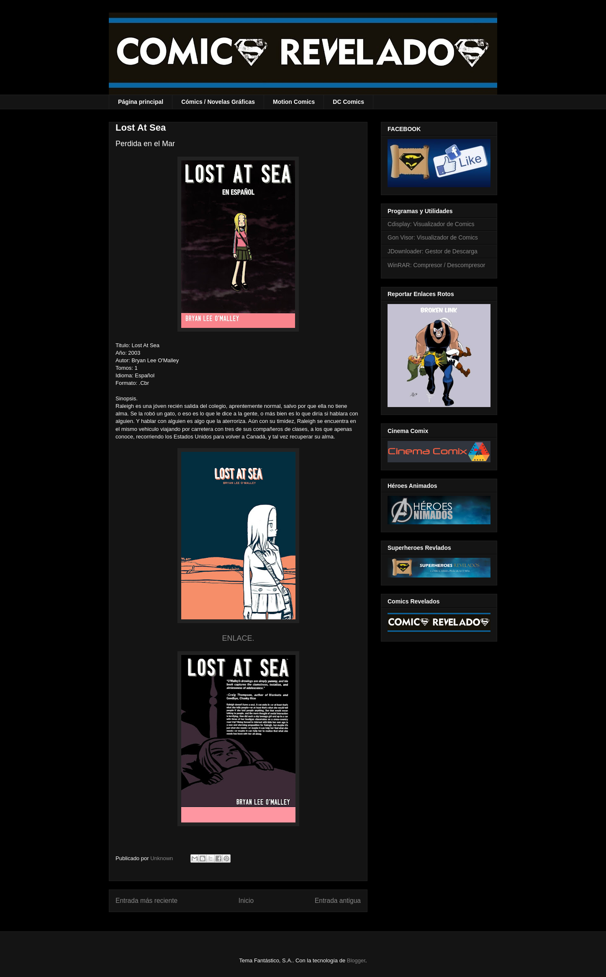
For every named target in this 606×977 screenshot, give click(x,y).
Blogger (356, 960)
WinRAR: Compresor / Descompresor (436, 265)
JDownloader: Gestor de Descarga (433, 251)
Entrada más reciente (146, 900)
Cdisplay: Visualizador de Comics (431, 224)
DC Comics (348, 101)
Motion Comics (294, 101)
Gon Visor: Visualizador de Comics (433, 237)
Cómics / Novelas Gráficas (218, 101)
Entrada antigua (338, 900)
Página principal (140, 101)
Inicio (246, 900)
